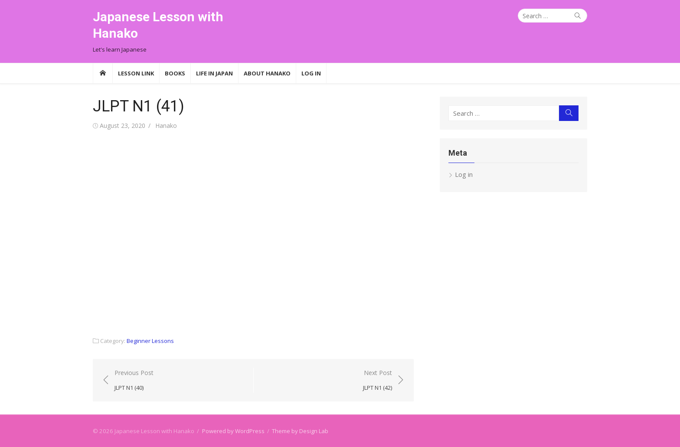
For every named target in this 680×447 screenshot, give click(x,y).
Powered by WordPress (233, 431)
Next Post (377, 380)
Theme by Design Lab (300, 431)
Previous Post (134, 380)
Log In (311, 73)
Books (175, 73)
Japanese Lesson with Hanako (158, 25)
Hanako (166, 125)
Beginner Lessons (150, 341)
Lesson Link (136, 73)
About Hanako (267, 73)
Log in (464, 174)
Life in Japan (214, 73)
